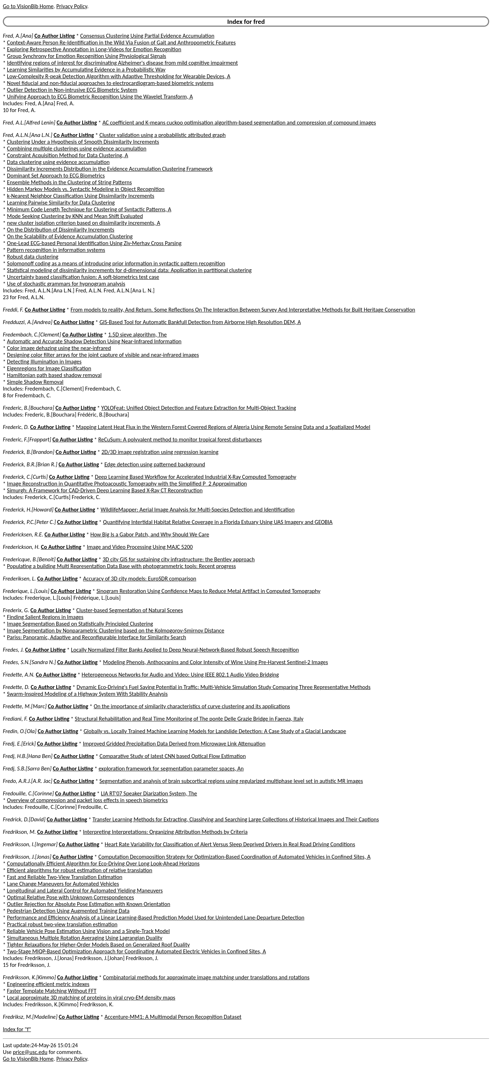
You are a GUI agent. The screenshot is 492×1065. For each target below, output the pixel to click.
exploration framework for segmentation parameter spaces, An (171, 768)
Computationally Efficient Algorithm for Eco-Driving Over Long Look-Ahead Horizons (103, 863)
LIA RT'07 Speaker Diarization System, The (149, 793)
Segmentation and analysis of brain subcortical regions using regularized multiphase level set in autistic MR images (231, 781)
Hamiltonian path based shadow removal (54, 375)
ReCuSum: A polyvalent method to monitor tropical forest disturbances (180, 439)
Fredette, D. (16, 687)
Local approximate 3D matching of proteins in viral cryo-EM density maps (91, 997)
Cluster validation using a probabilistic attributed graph (162, 135)
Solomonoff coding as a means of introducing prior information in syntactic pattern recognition (116, 263)
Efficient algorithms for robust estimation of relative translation (79, 870)
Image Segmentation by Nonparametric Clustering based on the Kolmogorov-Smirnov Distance (115, 630)
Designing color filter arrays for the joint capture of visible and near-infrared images (103, 354)
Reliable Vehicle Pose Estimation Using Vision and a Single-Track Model (88, 931)
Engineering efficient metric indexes (48, 984)
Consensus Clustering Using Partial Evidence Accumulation (147, 35)
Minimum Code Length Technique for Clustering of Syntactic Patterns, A (89, 209)
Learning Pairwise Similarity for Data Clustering (61, 202)
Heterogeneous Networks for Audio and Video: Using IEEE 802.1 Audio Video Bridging (180, 674)
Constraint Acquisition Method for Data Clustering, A (67, 155)
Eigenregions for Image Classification (49, 368)
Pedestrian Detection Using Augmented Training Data (68, 910)
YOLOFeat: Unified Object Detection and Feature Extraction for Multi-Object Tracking (198, 407)
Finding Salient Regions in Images (45, 617)
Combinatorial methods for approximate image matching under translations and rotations (206, 977)
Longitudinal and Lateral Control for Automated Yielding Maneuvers (85, 890)
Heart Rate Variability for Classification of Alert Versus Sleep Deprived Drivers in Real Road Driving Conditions (230, 844)
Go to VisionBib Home (28, 6)
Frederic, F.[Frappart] (27, 439)
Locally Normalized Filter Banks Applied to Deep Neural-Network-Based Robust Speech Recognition (185, 649)
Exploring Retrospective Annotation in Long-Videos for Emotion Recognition (94, 49)
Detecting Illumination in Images (44, 361)
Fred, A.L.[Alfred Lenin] (29, 122)
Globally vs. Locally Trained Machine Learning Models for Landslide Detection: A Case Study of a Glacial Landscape (215, 731)
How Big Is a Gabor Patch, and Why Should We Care (149, 534)
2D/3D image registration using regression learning (160, 452)
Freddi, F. (13, 309)
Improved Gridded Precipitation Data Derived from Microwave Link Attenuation (174, 743)
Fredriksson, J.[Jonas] (27, 856)
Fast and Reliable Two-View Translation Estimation (64, 877)
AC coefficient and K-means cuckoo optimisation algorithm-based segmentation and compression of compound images (239, 122)
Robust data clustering (32, 256)
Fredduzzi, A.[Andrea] (27, 322)
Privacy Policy (71, 6)
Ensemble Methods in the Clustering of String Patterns (69, 182)
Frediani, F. (15, 718)
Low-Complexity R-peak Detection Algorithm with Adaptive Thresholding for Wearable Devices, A (118, 76)
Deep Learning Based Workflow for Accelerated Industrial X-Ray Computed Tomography (196, 476)
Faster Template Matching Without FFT (51, 990)
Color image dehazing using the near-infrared (59, 348)
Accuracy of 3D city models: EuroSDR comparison (139, 578)
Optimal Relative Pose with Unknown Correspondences (70, 897)
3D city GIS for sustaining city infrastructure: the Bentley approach (179, 559)
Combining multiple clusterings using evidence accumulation (77, 148)
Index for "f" (17, 1029)
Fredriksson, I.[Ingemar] (30, 844)
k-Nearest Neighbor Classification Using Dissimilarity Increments (81, 195)
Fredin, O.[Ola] (19, 731)
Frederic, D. (16, 427)
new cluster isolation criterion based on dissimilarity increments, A (83, 222)
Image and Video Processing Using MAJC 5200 (140, 547)
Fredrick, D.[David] (24, 819)
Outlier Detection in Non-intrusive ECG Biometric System (72, 89)
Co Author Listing (55, 35)
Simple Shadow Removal (35, 381)
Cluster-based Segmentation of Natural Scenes (129, 610)
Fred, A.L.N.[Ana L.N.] (27, 135)
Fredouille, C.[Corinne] (28, 793)
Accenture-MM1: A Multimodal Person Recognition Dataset (173, 1016)
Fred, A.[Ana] (18, 35)
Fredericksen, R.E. (23, 534)
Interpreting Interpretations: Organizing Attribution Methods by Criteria (165, 831)
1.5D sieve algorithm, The (137, 334)
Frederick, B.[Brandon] (28, 452)
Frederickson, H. (21, 547)
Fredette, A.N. (19, 674)
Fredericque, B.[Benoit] (29, 559)
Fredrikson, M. (19, 831)
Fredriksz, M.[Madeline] (30, 1016)
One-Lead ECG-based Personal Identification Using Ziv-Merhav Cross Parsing (94, 243)
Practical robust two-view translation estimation (62, 924)
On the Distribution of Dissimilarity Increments (60, 229)
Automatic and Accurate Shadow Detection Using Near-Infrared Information (94, 341)
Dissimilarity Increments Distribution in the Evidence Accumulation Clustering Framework (110, 168)
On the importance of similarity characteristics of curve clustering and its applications (192, 706)
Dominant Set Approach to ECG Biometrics (56, 175)
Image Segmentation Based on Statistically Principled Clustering (80, 623)
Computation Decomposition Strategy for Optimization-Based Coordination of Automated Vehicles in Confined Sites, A (234, 856)
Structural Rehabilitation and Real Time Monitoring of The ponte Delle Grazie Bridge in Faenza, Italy (189, 718)
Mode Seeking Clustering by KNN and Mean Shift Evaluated (75, 216)
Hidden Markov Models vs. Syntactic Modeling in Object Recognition (85, 189)
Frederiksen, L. (19, 578)
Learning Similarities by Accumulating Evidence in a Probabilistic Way (86, 69)
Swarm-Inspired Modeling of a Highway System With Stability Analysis (87, 693)
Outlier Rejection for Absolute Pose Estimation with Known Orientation (88, 904)
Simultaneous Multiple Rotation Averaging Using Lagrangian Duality (84, 937)
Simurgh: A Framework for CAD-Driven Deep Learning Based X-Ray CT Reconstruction (105, 490)
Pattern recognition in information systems (56, 250)
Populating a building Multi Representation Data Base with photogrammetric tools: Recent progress (121, 566)
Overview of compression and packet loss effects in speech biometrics (87, 800)
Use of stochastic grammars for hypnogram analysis (66, 283)
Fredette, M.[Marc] (25, 706)
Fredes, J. (13, 649)
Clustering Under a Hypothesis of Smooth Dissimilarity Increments (83, 141)
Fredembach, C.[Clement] (32, 334)
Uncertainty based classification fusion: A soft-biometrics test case (83, 277)
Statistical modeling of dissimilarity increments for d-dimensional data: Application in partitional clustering (129, 270)
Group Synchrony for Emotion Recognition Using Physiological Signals (86, 56)
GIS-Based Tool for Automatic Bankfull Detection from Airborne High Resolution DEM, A (200, 322)
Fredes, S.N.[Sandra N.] (29, 662)
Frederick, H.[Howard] (28, 509)
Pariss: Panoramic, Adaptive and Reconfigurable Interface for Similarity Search (96, 637)
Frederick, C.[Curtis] (25, 476)
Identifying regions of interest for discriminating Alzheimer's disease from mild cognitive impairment (122, 62)
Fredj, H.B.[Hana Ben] (27, 756)
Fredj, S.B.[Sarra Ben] (27, 768)
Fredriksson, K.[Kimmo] (29, 977)
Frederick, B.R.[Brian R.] (30, 464)
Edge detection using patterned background (154, 464)
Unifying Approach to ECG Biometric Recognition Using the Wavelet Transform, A (100, 96)
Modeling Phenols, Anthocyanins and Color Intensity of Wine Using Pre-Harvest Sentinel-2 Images (215, 662)
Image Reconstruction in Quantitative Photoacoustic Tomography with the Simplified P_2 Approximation (127, 483)
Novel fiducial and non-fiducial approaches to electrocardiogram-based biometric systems (110, 83)
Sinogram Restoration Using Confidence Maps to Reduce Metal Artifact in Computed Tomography (208, 591)
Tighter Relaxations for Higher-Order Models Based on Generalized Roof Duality (98, 944)
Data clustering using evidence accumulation (58, 162)
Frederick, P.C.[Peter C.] (29, 522)
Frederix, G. (16, 610)
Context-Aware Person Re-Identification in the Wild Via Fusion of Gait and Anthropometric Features (121, 42)
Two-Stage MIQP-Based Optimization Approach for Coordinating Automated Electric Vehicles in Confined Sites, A (136, 951)
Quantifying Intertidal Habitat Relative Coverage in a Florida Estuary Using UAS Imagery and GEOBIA (218, 522)
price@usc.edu (30, 1052)
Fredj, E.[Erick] (19, 743)
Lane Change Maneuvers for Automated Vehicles (63, 883)
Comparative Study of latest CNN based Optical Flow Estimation (173, 756)
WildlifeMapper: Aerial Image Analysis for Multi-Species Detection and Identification (197, 509)
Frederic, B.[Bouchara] (28, 407)
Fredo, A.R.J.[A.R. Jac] (27, 781)
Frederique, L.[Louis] (26, 591)
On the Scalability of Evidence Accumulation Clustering (70, 236)
